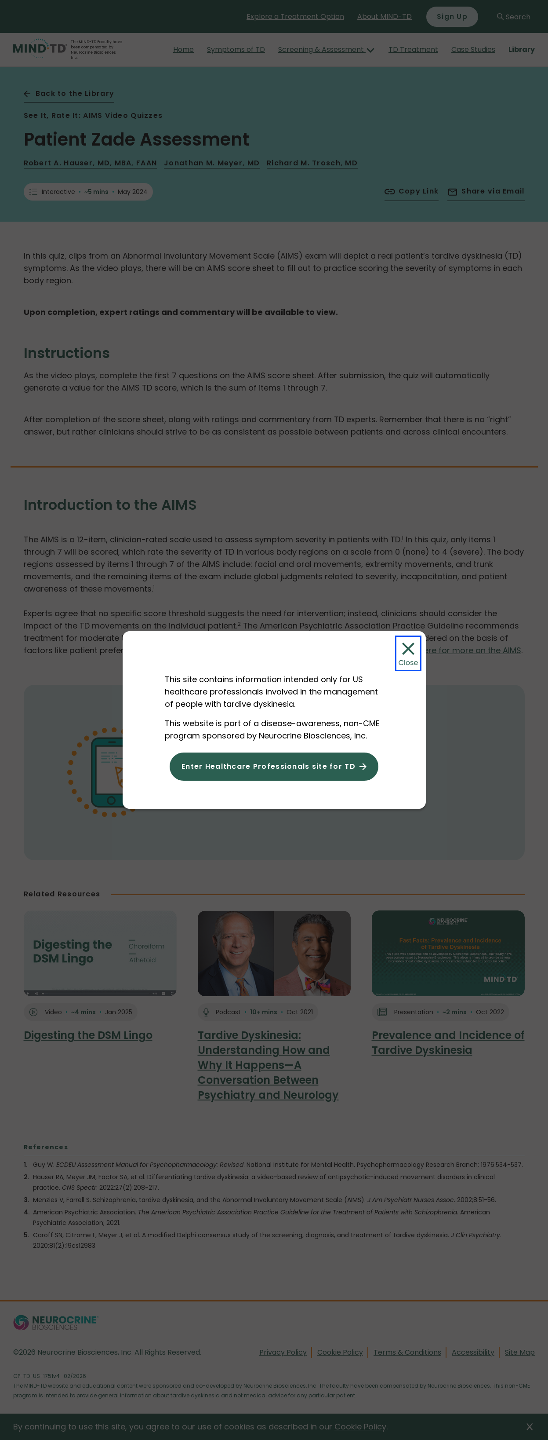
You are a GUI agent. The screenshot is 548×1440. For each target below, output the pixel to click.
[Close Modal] (408, 653)
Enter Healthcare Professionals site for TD (268, 766)
